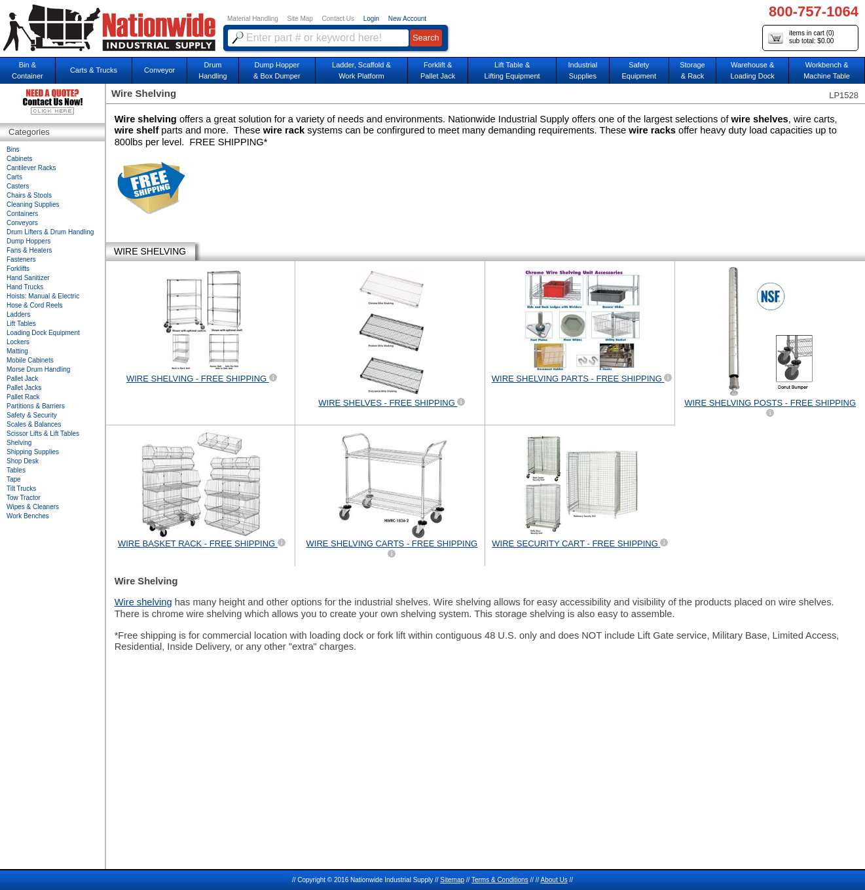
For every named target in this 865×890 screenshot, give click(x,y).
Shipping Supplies (33, 451)
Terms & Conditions (499, 879)
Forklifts (18, 268)
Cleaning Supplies (33, 204)
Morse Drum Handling (38, 369)
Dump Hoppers (28, 241)
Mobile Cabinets (30, 360)
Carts (14, 177)
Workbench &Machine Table (826, 70)
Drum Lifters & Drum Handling (50, 232)
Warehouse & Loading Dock (752, 70)
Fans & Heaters (29, 250)
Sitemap (452, 879)
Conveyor (159, 70)
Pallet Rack (23, 396)
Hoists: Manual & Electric (43, 296)
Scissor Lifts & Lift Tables (43, 433)
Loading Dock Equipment (43, 332)
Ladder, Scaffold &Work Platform (361, 70)
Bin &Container (27, 70)
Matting (17, 351)
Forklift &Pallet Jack (437, 70)
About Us (554, 879)
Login (371, 18)
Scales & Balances (34, 424)
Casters (18, 186)
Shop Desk (23, 461)
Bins (13, 149)
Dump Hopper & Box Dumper (277, 70)
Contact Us (338, 18)
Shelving (19, 442)
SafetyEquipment (638, 70)
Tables (16, 470)
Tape (14, 479)
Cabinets (19, 158)
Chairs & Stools (29, 195)
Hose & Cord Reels (35, 305)
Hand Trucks (25, 287)
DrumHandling (212, 70)
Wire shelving (143, 602)
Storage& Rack (692, 70)
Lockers (18, 342)
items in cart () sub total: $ (801, 37)
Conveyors (22, 222)
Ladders (18, 314)
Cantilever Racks (31, 167)
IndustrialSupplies (583, 70)
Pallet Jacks (24, 387)
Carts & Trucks (93, 70)
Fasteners (21, 259)
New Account (407, 18)
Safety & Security (32, 415)
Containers (22, 213)
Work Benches (28, 516)
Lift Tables (21, 323)
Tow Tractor (24, 497)
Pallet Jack (22, 378)
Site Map (299, 18)
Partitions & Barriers (36, 406)
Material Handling (252, 18)
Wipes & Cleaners (33, 506)
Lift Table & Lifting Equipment (512, 70)
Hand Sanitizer (28, 277)
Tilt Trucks (21, 488)
